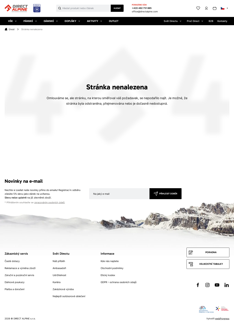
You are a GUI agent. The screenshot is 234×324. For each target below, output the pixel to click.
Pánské (30, 21)
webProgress (222, 318)
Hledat (117, 8)
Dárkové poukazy (15, 282)
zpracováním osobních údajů (49, 202)
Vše (12, 21)
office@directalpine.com (145, 11)
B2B (211, 21)
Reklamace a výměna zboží (20, 268)
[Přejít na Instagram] (207, 285)
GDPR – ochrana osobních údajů (118, 282)
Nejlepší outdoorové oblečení (69, 296)
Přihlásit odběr (168, 193)
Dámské (51, 21)
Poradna (211, 252)
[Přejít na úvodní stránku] (22, 8)
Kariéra (57, 282)
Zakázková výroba (63, 289)
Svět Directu (172, 21)
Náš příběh (59, 261)
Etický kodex (108, 275)
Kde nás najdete (110, 261)
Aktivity (94, 21)
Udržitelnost (59, 275)
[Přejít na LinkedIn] (226, 285)
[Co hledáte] (86, 8)
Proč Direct (195, 21)
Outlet (113, 21)
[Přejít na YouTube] (217, 285)
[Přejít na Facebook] (198, 285)
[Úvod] (11, 29)
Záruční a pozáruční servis (19, 275)
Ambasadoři (59, 268)
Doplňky (72, 21)
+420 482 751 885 (142, 8)
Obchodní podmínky (112, 268)
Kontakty (222, 21)
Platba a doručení (14, 289)
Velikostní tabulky (211, 264)
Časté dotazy (12, 261)
